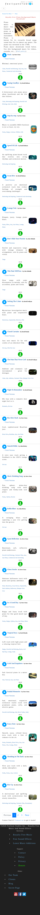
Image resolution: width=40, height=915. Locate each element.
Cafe (11, 104)
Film (23, 320)
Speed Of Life (12, 145)
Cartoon (13, 132)
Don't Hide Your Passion (16, 239)
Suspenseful (12, 320)
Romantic (4, 406)
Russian (13, 497)
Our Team (13, 875)
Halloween (13, 588)
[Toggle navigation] (4, 8)
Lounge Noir (11, 208)
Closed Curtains (13, 331)
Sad (19, 68)
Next (27, 815)
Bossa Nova (5, 434)
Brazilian (11, 434)
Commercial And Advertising (13, 71)
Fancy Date (11, 724)
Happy (8, 132)
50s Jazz (4, 348)
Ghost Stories (12, 569)
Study (15, 104)
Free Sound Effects (22, 839)
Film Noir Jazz (11, 348)
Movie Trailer (21, 712)
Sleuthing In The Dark (15, 756)
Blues (7, 224)
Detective (18, 320)
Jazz (22, 68)
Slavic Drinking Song (15, 476)
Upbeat (8, 497)
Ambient (11, 378)
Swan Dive (11, 176)
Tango (3, 259)
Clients (12, 879)
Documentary (28, 803)
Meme (4, 227)
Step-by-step (11, 116)
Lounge (21, 224)
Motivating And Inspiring (12, 101)
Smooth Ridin (12, 446)
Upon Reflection (13, 539)
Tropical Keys (12, 633)
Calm (3, 68)
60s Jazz (10, 406)
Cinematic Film (18, 378)
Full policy (21, 51)
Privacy (22, 861)
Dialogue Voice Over (28, 378)
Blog (11, 884)
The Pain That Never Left (16, 359)
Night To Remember (14, 390)
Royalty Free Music (22, 835)
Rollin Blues (11, 509)
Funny (4, 132)
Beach (20, 649)
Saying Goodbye (13, 83)
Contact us (19, 820)
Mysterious (5, 320)
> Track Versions (9, 59)
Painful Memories (13, 691)
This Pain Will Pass (14, 271)
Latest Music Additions (24, 843)
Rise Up (10, 785)
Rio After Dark (12, 418)
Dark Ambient (5, 588)
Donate (21, 865)
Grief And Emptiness (15, 663)
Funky (4, 773)
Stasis (9, 54)
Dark (3, 586)
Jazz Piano (16, 224)
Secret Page (14, 888)
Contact (22, 853)
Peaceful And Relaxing (12, 68)
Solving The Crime (14, 301)
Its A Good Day (12, 602)
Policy (21, 857)
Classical (7, 680)
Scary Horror (15, 586)
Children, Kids (19, 132)
